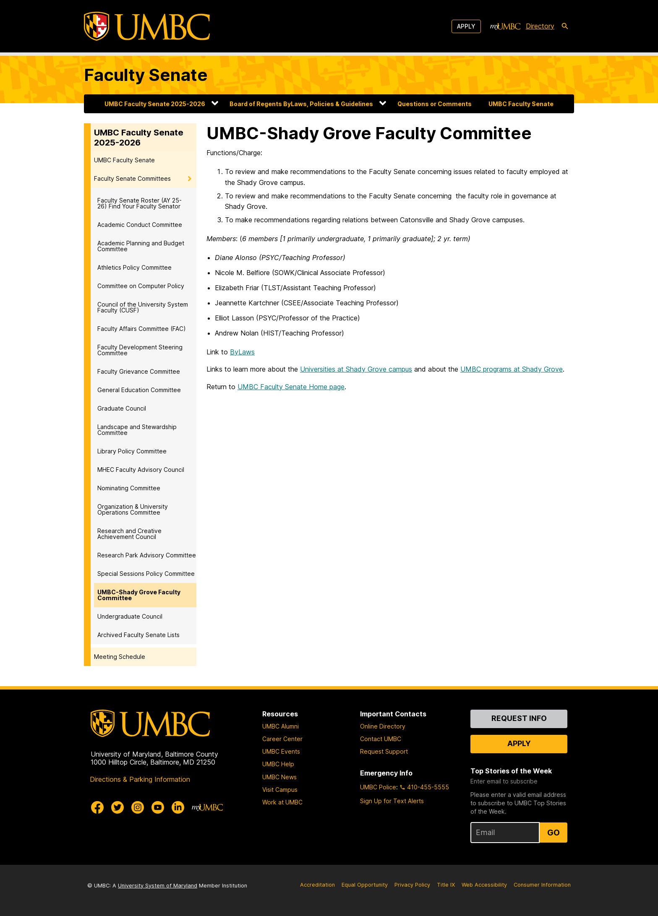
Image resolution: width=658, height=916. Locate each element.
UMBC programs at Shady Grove (511, 369)
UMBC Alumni (280, 726)
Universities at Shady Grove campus (356, 369)
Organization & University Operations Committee (132, 509)
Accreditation (317, 885)
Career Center (282, 738)
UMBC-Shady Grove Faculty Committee (138, 594)
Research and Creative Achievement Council (129, 533)
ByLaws (242, 352)
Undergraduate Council (129, 616)
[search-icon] (565, 26)
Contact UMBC (380, 738)
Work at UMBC (282, 802)
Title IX (446, 885)
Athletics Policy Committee (134, 267)
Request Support (384, 751)
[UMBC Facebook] (97, 807)
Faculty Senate (146, 75)
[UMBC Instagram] (137, 807)
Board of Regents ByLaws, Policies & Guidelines (301, 103)
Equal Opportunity (365, 885)
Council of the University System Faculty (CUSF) (142, 307)
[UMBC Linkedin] (178, 807)
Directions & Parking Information (140, 779)
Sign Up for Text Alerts (392, 800)
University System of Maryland (157, 885)
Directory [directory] (540, 26)
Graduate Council (121, 408)
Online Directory (382, 726)
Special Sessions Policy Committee (146, 573)
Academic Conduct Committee (139, 224)
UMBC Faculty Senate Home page (291, 387)
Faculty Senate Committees (132, 178)
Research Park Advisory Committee (146, 555)
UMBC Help (278, 764)
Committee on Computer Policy (140, 285)
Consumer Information (542, 885)
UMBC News (279, 777)
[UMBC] (147, 26)
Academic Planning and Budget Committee (140, 245)
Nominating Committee (128, 488)
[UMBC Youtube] (158, 807)
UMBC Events (281, 751)
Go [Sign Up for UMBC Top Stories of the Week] (553, 833)
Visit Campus (280, 789)
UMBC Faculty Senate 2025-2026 (154, 103)
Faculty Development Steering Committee (140, 350)
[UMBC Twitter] (117, 807)
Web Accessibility (484, 885)
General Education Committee (139, 389)
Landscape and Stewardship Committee (137, 429)
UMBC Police (378, 787)
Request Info (519, 718)
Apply (466, 26)
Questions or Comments (434, 103)
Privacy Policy (412, 885)
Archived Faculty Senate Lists (138, 634)
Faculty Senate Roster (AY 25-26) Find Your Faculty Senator (139, 203)
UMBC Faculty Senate (521, 103)
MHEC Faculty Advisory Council (140, 469)
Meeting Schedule (119, 656)
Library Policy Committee (132, 451)
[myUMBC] (505, 26)
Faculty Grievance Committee (138, 371)
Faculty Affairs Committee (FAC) (141, 328)
